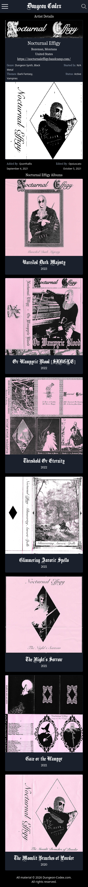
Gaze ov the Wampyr (44, 759)
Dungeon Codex (44, 6)
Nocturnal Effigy (44, 43)
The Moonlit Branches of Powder (44, 858)
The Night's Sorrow (44, 660)
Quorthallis (25, 163)
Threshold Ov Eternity (44, 461)
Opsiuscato (75, 163)
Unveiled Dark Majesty (44, 263)
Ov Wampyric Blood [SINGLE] (44, 362)
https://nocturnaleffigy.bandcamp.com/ (44, 59)
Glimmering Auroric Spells (44, 560)
